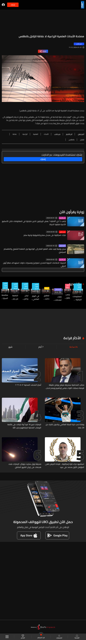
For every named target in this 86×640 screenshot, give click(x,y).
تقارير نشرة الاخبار (79, 287)
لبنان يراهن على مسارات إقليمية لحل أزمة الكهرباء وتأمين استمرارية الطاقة (24, 297)
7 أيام (40, 347)
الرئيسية (77, 637)
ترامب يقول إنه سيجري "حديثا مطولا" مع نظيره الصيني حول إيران (67, 296)
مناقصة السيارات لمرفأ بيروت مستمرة (4, 296)
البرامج (23, 637)
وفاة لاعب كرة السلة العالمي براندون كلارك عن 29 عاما (65, 426)
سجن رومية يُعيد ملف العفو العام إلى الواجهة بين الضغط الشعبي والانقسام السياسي (35, 250)
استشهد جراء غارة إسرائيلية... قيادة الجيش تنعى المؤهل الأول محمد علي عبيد (64, 465)
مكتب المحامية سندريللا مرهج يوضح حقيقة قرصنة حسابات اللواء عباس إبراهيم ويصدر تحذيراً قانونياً (64, 386)
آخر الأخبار (62, 218)
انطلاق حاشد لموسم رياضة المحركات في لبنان (45, 297)
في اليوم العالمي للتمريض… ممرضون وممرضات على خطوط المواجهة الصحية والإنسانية (35, 297)
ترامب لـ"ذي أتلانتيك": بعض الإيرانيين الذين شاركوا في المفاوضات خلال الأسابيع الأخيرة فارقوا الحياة (34, 223)
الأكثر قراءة (72, 338)
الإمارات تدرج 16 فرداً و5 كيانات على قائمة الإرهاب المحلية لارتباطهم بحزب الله (24, 426)
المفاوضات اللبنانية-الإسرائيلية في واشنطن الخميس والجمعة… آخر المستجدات (77, 298)
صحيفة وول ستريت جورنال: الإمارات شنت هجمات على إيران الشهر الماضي (24, 465)
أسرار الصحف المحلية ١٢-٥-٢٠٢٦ (28, 385)
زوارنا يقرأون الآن (71, 212)
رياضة (47, 288)
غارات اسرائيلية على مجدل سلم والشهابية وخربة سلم (45, 235)
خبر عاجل (62, 232)
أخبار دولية (67, 286)
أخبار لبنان (62, 246)
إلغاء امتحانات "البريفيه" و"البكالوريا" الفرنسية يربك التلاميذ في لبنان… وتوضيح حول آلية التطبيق (57, 298)
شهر (10, 347)
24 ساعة (74, 347)
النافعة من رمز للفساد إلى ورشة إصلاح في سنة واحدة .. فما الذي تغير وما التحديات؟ (14, 297)
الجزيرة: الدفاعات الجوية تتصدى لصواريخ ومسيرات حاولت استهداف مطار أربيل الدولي (34, 264)
